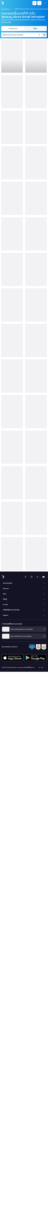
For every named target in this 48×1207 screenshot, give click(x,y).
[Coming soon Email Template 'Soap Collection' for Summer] (12, 91)
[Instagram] (31, 577)
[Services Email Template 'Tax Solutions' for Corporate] (36, 162)
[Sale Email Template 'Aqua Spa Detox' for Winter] (36, 376)
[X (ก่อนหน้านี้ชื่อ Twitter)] (37, 577)
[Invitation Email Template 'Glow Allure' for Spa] (12, 447)
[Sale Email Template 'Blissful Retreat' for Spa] (36, 56)
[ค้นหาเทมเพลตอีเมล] (20, 35)
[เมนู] (45, 3)
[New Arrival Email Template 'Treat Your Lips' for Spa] (36, 553)
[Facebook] (25, 577)
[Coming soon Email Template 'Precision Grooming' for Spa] (12, 553)
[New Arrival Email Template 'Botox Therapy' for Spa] (36, 447)
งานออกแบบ (12, 28)
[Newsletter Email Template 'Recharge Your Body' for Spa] (12, 482)
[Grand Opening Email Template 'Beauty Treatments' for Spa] (36, 304)
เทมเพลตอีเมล (5, 9)
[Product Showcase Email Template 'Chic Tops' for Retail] (36, 411)
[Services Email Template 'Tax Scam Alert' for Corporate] (36, 269)
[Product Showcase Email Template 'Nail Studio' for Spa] (12, 411)
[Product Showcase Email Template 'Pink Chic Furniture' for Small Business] (36, 233)
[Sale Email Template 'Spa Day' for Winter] (36, 482)
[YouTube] (43, 577)
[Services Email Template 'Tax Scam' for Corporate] (12, 269)
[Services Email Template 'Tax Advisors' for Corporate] (36, 198)
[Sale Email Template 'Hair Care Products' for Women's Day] (12, 127)
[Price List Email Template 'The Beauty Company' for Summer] (12, 340)
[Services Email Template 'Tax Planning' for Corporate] (36, 91)
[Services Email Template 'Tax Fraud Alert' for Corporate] (12, 304)
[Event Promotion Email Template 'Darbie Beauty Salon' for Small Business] (12, 518)
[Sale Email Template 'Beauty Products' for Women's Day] (12, 162)
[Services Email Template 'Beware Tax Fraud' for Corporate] (12, 198)
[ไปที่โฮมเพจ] (2, 3)
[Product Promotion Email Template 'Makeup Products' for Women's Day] (36, 127)
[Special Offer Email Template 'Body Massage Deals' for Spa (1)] (36, 518)
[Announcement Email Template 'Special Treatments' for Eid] (12, 376)
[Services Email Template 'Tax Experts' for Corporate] (12, 56)
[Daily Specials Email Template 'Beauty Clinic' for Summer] (36, 340)
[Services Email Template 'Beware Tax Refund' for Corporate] (12, 233)
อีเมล (35, 28)
